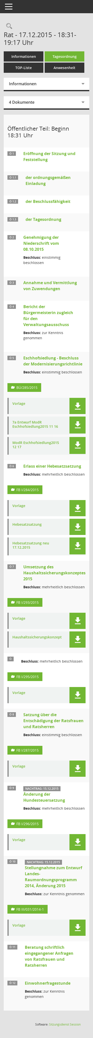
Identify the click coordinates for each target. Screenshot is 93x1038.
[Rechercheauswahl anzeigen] (8, 26)
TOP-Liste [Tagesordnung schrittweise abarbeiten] (23, 67)
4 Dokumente (21, 102)
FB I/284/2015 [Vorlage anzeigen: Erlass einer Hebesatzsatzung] (27, 489)
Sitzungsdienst (65, 1024)
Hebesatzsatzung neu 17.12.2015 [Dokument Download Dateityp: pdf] (30, 545)
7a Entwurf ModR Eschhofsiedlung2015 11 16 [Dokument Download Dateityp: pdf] (35, 424)
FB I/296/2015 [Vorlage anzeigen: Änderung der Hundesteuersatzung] (27, 823)
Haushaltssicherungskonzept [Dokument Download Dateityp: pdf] (37, 637)
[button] (77, 406)
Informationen (23, 56)
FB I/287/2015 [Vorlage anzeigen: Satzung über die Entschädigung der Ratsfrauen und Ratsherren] (27, 750)
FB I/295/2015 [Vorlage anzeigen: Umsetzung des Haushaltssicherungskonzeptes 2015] (27, 676)
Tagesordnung (65, 56)
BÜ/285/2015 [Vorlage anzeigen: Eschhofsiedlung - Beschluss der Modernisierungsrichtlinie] (26, 387)
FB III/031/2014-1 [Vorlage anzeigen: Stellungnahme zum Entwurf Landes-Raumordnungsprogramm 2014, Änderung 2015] (30, 909)
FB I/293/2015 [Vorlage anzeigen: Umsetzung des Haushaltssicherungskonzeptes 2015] (27, 602)
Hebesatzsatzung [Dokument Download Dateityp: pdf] (27, 524)
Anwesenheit (64, 67)
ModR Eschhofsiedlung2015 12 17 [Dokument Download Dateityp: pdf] (35, 445)
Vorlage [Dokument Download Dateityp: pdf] (18, 404)
